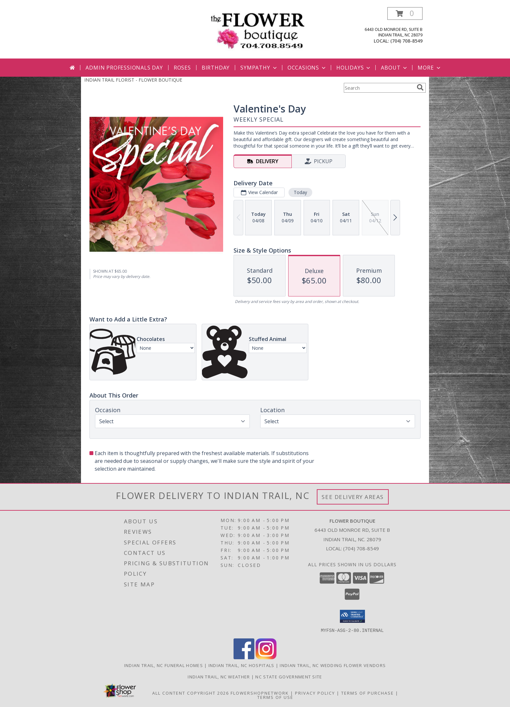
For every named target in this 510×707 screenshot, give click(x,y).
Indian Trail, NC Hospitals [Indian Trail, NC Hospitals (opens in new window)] (241, 665)
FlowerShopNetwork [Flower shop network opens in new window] (260, 693)
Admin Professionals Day (124, 67)
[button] (405, 13)
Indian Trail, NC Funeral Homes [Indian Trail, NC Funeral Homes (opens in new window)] (163, 665)
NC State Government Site (288, 676)
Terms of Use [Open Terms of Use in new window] (275, 697)
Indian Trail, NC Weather (219, 676)
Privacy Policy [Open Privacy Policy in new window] (315, 693)
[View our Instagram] (266, 657)
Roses (182, 67)
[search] (420, 87)
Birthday (216, 67)
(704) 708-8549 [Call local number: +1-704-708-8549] (406, 41)
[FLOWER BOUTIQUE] (257, 31)
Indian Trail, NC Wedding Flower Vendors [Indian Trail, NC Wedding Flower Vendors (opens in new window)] (333, 665)
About (394, 67)
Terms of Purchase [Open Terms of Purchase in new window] (367, 693)
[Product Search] (379, 87)
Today (300, 192)
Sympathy (259, 67)
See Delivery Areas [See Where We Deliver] (353, 497)
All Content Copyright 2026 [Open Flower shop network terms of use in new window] (190, 693)
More (429, 67)
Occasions (307, 67)
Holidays (353, 67)
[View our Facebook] (244, 657)
